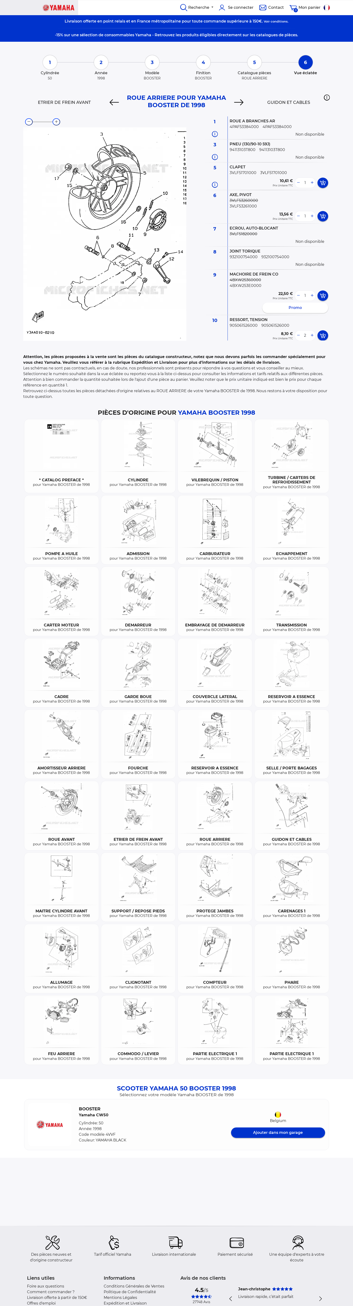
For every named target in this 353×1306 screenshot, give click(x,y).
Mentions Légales (120, 1297)
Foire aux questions (45, 1286)
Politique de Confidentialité (130, 1292)
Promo (295, 307)
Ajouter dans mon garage (278, 1132)
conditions (279, 21)
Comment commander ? (51, 1292)
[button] (327, 97)
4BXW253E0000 (245, 285)
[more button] (312, 183)
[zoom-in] (56, 121)
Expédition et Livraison (125, 1303)
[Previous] (114, 102)
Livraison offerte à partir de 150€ (57, 1297)
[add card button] (322, 183)
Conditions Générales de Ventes (134, 1286)
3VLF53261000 (243, 206)
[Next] (238, 102)
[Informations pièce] (214, 134)
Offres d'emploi (41, 1303)
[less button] (298, 183)
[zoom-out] (29, 121)
